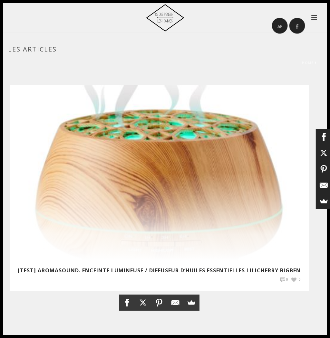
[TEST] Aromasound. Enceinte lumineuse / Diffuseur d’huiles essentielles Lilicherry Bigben (159, 270)
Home (308, 63)
